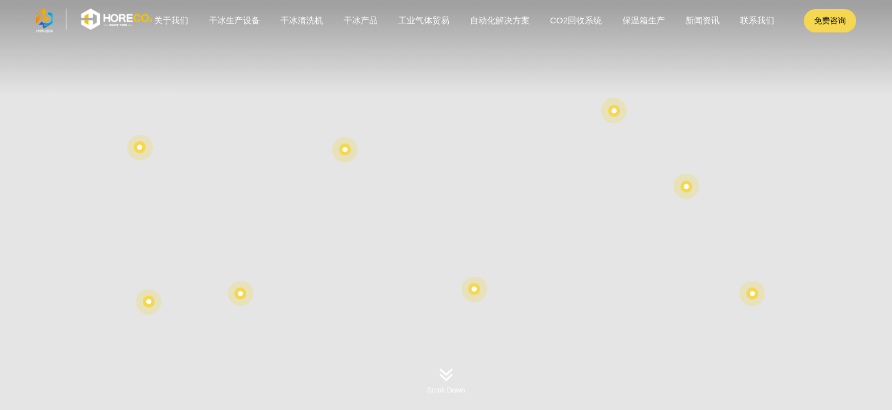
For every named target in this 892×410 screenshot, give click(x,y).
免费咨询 (830, 20)
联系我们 (757, 20)
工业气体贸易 (423, 20)
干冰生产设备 (234, 20)
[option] (446, 205)
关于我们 (171, 20)
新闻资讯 (702, 20)
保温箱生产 (643, 20)
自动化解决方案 (500, 20)
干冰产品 (361, 20)
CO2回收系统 (576, 20)
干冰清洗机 (301, 20)
